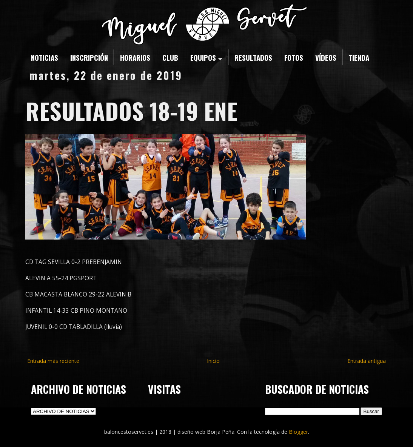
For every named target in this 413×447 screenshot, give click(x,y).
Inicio (213, 360)
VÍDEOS (325, 57)
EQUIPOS (206, 57)
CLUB (170, 57)
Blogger (298, 431)
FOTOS (293, 57)
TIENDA (358, 57)
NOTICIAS (44, 57)
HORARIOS (135, 57)
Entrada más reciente (53, 360)
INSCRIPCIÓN (89, 57)
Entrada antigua (366, 360)
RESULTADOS (253, 57)
